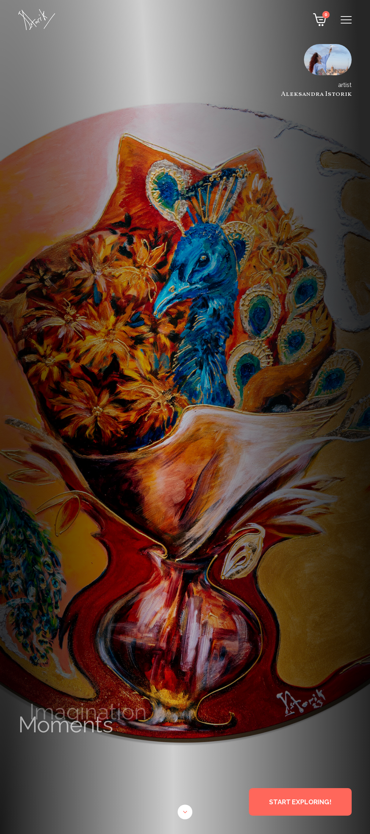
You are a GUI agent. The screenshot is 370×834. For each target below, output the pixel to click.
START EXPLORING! (300, 802)
